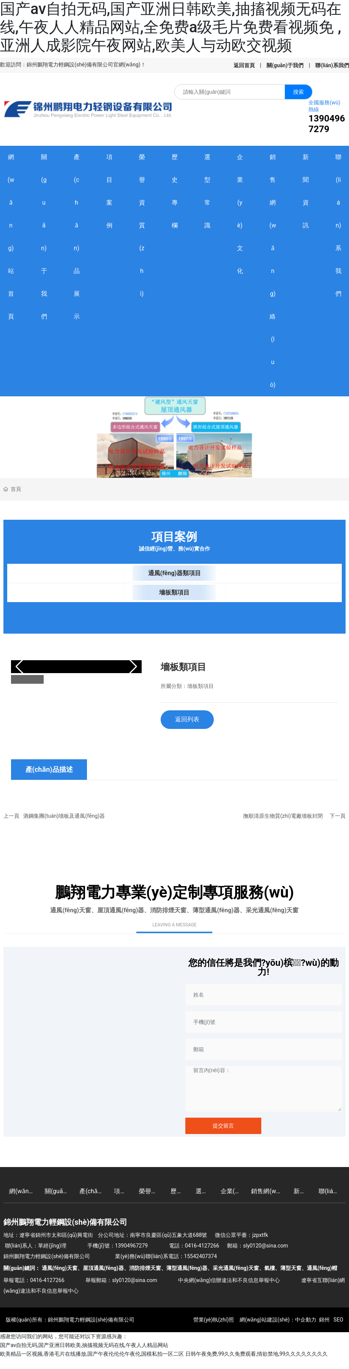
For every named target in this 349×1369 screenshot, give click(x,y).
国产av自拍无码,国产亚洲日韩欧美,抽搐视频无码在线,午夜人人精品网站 (84, 1345)
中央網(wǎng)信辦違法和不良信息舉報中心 (229, 1280)
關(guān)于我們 (285, 65)
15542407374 (200, 1256)
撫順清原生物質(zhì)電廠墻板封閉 (283, 816)
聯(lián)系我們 (332, 65)
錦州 (324, 1320)
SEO (337, 1320)
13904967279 (326, 123)
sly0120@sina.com (265, 1246)
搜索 (298, 92)
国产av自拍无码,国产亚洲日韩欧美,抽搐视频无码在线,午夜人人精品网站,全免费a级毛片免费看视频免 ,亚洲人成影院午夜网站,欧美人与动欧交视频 (170, 27)
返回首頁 (244, 65)
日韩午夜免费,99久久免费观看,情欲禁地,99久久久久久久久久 (256, 1354)
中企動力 (305, 1320)
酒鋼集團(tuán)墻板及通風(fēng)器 (64, 816)
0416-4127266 (202, 1246)
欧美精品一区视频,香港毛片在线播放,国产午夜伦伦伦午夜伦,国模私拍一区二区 (92, 1354)
